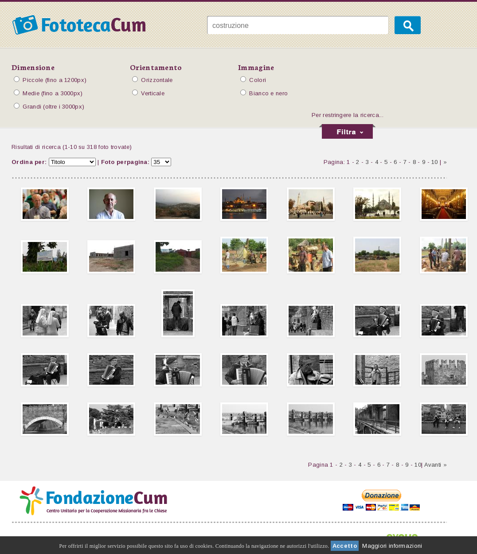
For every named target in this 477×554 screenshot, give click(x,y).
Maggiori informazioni (392, 545)
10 (434, 162)
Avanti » (435, 464)
